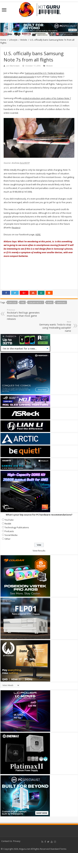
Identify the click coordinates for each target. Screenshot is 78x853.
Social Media (11, 535)
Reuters (16, 227)
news (49, 302)
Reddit (8, 523)
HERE (38, 234)
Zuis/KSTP (25, 162)
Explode (12, 302)
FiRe (23, 302)
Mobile (23, 39)
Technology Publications (17, 527)
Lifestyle (13, 39)
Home (3, 39)
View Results (39, 550)
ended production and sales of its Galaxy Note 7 (46, 98)
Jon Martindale (13, 65)
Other (7, 538)
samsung (61, 302)
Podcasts (9, 531)
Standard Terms (58, 848)
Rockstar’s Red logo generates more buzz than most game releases (24, 314)
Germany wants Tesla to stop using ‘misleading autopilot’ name (54, 326)
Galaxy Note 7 (36, 302)
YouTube (9, 519)
